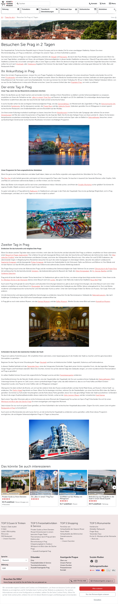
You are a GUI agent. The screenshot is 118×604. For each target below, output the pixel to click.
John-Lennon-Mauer (71, 395)
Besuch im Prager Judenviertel (17, 255)
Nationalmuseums (99, 295)
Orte (32, 560)
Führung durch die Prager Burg (106, 269)
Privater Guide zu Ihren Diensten (14, 497)
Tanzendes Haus (33, 366)
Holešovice (32, 64)
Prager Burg (48, 106)
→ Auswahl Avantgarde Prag (41, 551)
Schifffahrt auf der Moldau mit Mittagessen (71, 498)
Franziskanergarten (67, 375)
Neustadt (43, 362)
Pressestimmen (66, 568)
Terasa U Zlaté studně (8, 527)
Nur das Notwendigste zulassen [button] (97, 594)
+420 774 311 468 (78, 581)
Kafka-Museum (61, 301)
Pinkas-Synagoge (37, 262)
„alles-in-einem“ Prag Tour (41, 97)
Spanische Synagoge (8, 262)
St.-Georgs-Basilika (99, 271)
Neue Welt (94, 280)
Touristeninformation (38, 565)
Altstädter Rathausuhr (97, 529)
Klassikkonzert (62, 113)
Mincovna (4, 534)
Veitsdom (35, 271)
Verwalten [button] (97, 600)
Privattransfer (10, 77)
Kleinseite (63, 57)
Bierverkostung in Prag (39, 542)
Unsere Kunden (66, 565)
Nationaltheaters (105, 379)
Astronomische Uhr (108, 104)
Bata (61, 539)
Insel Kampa (100, 395)
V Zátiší (3, 529)
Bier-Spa (7, 178)
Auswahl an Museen (103, 301)
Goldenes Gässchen (8, 273)
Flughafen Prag (76, 82)
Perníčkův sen (65, 527)
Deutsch (5, 560)
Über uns (63, 560)
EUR (4, 568)
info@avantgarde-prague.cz (102, 581)
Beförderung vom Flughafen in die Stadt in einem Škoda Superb (101, 498)
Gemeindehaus (63, 104)
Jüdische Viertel (64, 106)
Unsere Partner (65, 563)
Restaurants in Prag (8, 408)
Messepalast (35, 286)
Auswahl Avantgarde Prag (40, 568)
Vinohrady (20, 64)
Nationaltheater (94, 117)
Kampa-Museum (44, 301)
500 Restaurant (6, 536)
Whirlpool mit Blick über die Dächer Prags (16, 401)
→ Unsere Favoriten (8, 539)
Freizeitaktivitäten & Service (41, 563)
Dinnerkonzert (6, 115)
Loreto (52, 280)
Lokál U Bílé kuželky (8, 531)
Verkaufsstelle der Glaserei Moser (72, 529)
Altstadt (53, 57)
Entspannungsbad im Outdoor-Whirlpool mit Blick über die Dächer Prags (43, 546)
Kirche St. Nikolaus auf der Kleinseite (103, 536)
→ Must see (94, 539)
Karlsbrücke (15, 106)
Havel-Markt (64, 531)
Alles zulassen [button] (97, 589)
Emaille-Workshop (85, 185)
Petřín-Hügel (17, 390)
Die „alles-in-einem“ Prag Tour (42, 497)
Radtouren (34, 191)
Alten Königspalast (82, 271)
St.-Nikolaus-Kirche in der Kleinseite (14, 280)
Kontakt (63, 570)
